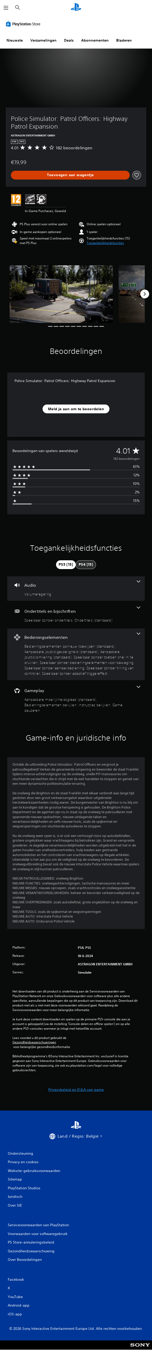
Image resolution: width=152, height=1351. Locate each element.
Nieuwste (14, 40)
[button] (105, 243)
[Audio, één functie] (76, 588)
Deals (69, 40)
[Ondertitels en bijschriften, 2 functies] (76, 614)
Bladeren (124, 40)
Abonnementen (95, 40)
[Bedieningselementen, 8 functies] (76, 654)
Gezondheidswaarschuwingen (34, 1042)
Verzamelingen (43, 40)
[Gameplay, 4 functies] (76, 699)
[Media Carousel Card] (61, 294)
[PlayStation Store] (24, 24)
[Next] (144, 294)
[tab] (66, 564)
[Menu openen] (6, 7)
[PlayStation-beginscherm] (76, 8)
